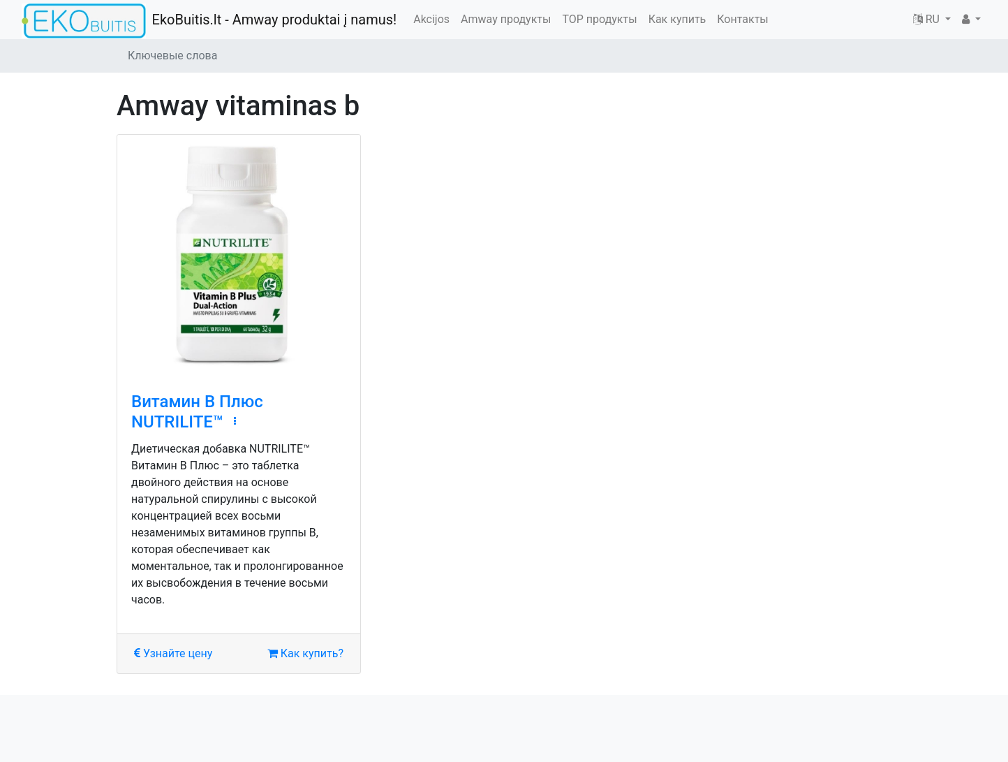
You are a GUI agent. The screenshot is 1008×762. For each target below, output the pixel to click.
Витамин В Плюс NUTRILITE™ (197, 412)
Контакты (742, 19)
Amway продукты (506, 19)
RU (927, 19)
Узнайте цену (173, 653)
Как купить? (305, 653)
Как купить (677, 19)
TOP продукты (599, 19)
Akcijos (431, 19)
